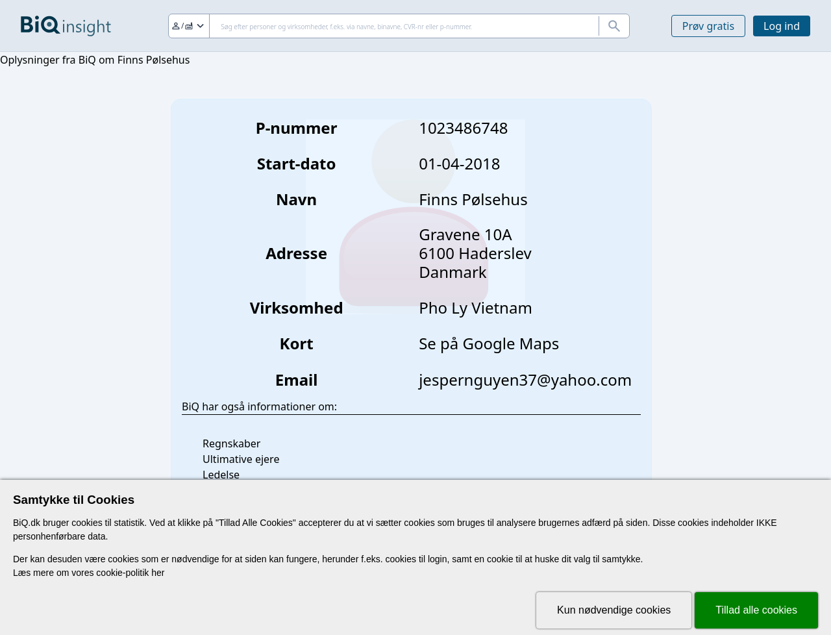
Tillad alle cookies (756, 610)
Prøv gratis (708, 26)
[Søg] (399, 26)
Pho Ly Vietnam (475, 307)
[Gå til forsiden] (66, 26)
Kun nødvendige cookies (614, 610)
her (157, 572)
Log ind (781, 26)
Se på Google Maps (489, 343)
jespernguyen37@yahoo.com (525, 379)
